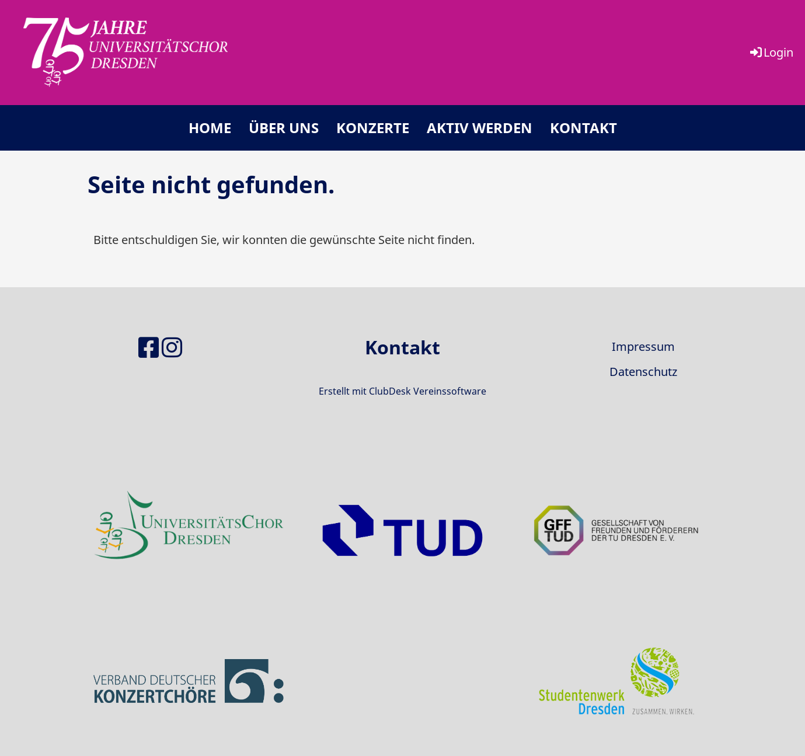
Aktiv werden (479, 127)
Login (770, 52)
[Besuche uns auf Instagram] (172, 347)
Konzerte (372, 127)
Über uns (284, 127)
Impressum (643, 346)
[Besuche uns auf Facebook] (148, 347)
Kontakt (583, 127)
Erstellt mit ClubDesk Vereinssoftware (402, 391)
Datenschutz (643, 371)
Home (210, 127)
